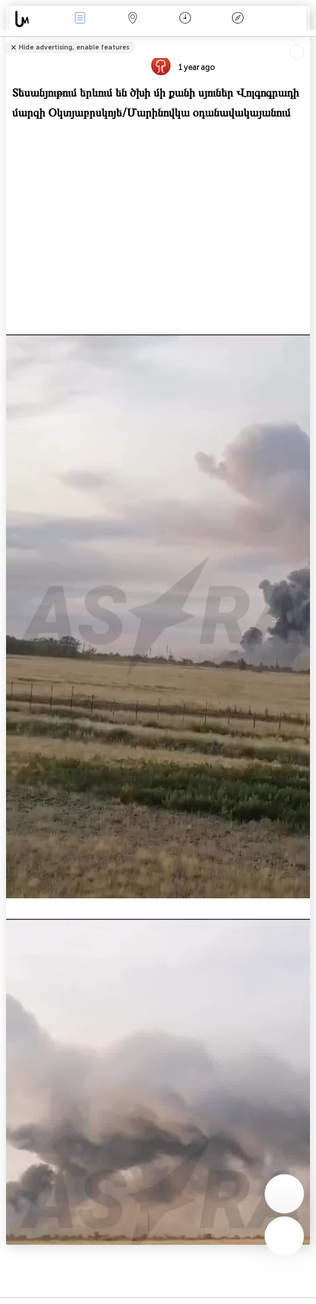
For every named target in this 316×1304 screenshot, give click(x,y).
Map (133, 19)
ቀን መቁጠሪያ (185, 19)
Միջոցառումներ (80, 19)
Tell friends (305, 39)
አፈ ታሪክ (237, 19)
